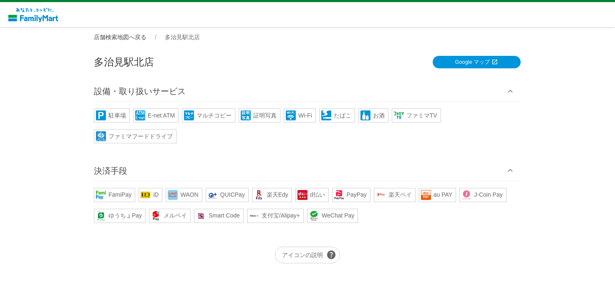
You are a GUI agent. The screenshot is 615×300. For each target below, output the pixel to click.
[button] (307, 91)
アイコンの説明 (309, 255)
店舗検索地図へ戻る (120, 37)
